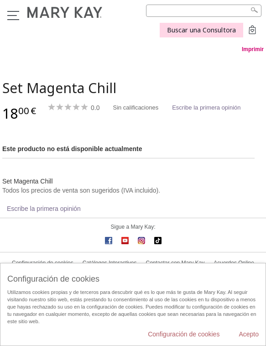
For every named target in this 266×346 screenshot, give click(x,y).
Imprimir (253, 49)
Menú (13, 15)
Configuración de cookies (183, 334)
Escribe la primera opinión (206, 107)
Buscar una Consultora (201, 30)
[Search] (203, 11)
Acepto (249, 334)
